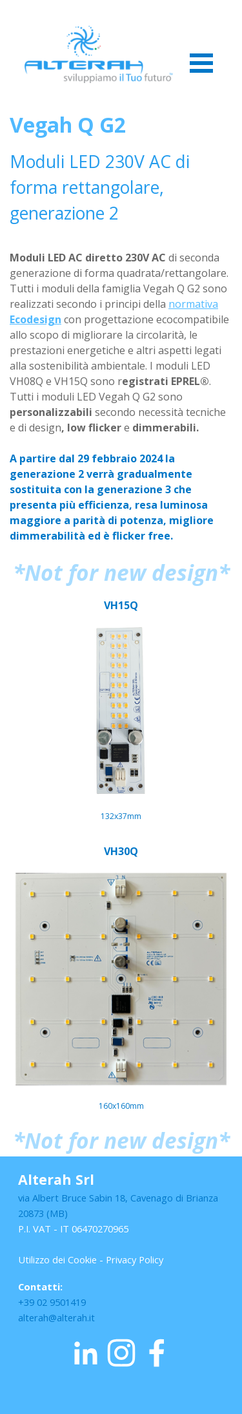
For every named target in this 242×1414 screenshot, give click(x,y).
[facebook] (157, 1353)
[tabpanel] (121, 326)
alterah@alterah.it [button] (56, 1317)
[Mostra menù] (201, 62)
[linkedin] (86, 1353)
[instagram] (121, 1353)
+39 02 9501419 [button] (52, 1302)
